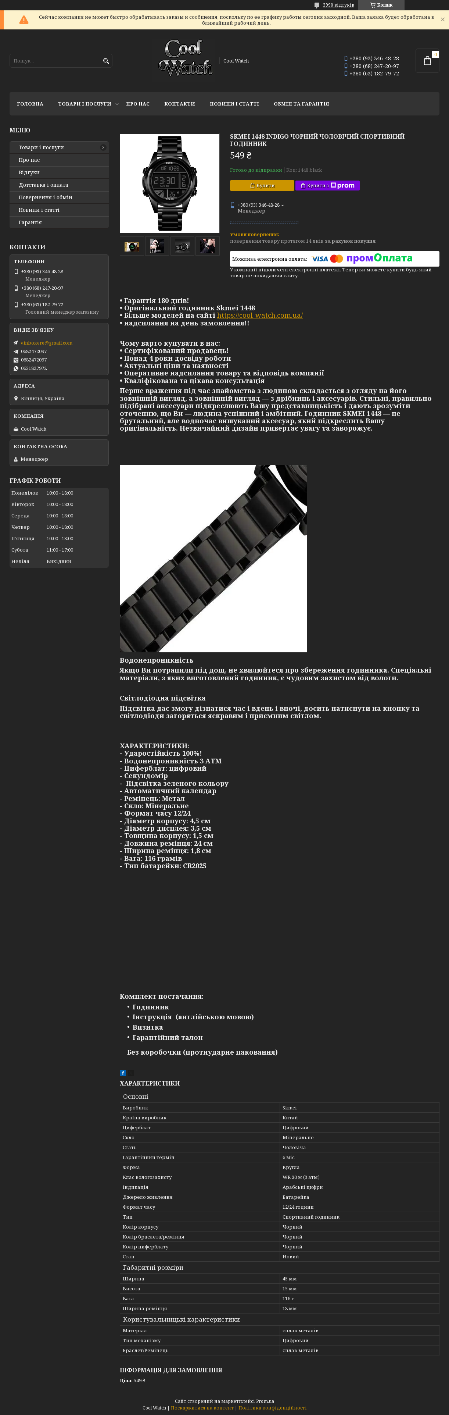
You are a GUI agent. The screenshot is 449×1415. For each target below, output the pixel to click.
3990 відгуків (338, 5)
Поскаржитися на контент (202, 1408)
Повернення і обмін (45, 197)
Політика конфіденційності (272, 1408)
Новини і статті (234, 103)
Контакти (179, 103)
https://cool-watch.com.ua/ (260, 315)
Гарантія (30, 222)
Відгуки (29, 172)
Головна (30, 103)
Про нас (138, 103)
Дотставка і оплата (43, 185)
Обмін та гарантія (301, 103)
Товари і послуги (84, 103)
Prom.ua (265, 1401)
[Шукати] (106, 61)
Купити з (331, 185)
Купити (265, 185)
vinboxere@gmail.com (46, 343)
